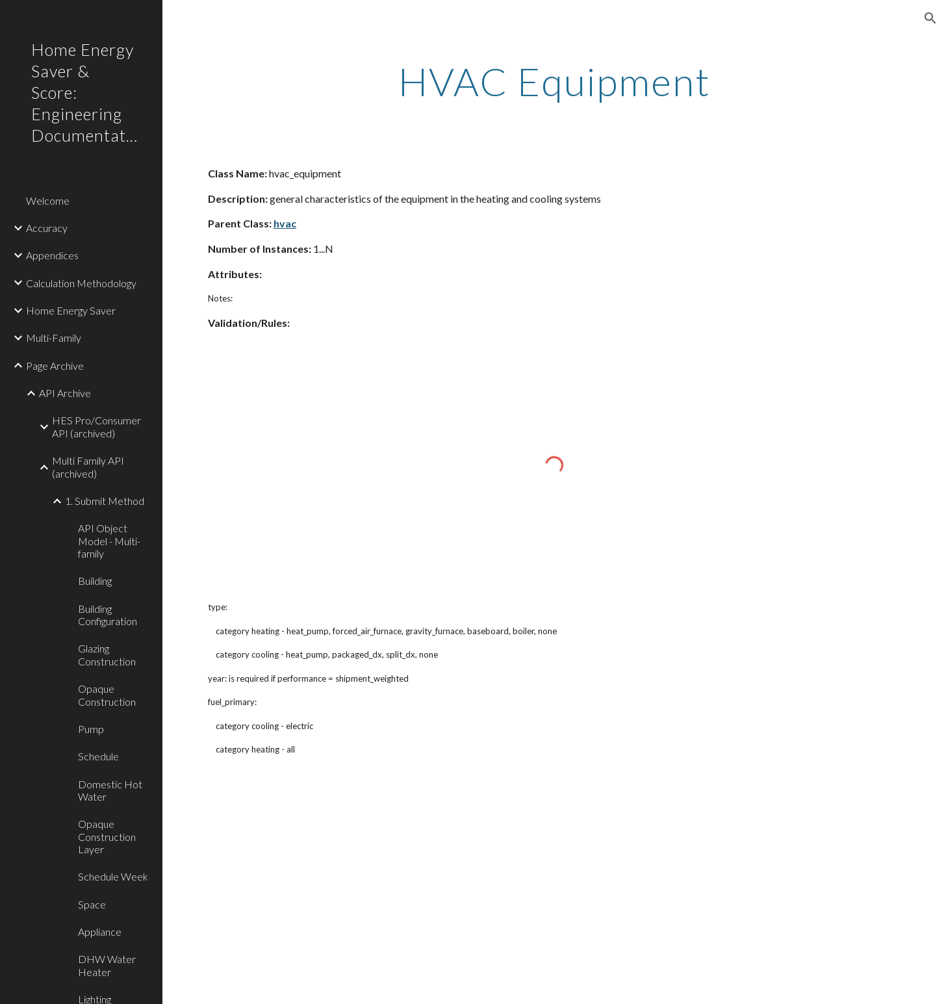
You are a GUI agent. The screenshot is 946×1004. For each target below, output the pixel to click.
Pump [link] (91, 729)
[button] (930, 18)
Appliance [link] (99, 931)
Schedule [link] (98, 756)
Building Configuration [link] (107, 614)
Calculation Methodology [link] (81, 283)
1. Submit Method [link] (104, 501)
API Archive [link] (65, 393)
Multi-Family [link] (53, 337)
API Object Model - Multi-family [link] (109, 541)
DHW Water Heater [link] (107, 965)
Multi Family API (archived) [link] (88, 466)
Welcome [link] (48, 200)
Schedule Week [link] (113, 876)
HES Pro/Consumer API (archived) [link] (96, 426)
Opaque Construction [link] (107, 694)
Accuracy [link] (47, 228)
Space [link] (92, 904)
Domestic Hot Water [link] (110, 790)
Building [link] (95, 580)
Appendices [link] (52, 255)
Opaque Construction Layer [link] (107, 836)
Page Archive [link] (55, 365)
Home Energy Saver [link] (71, 310)
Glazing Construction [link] (107, 654)
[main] (554, 81)
